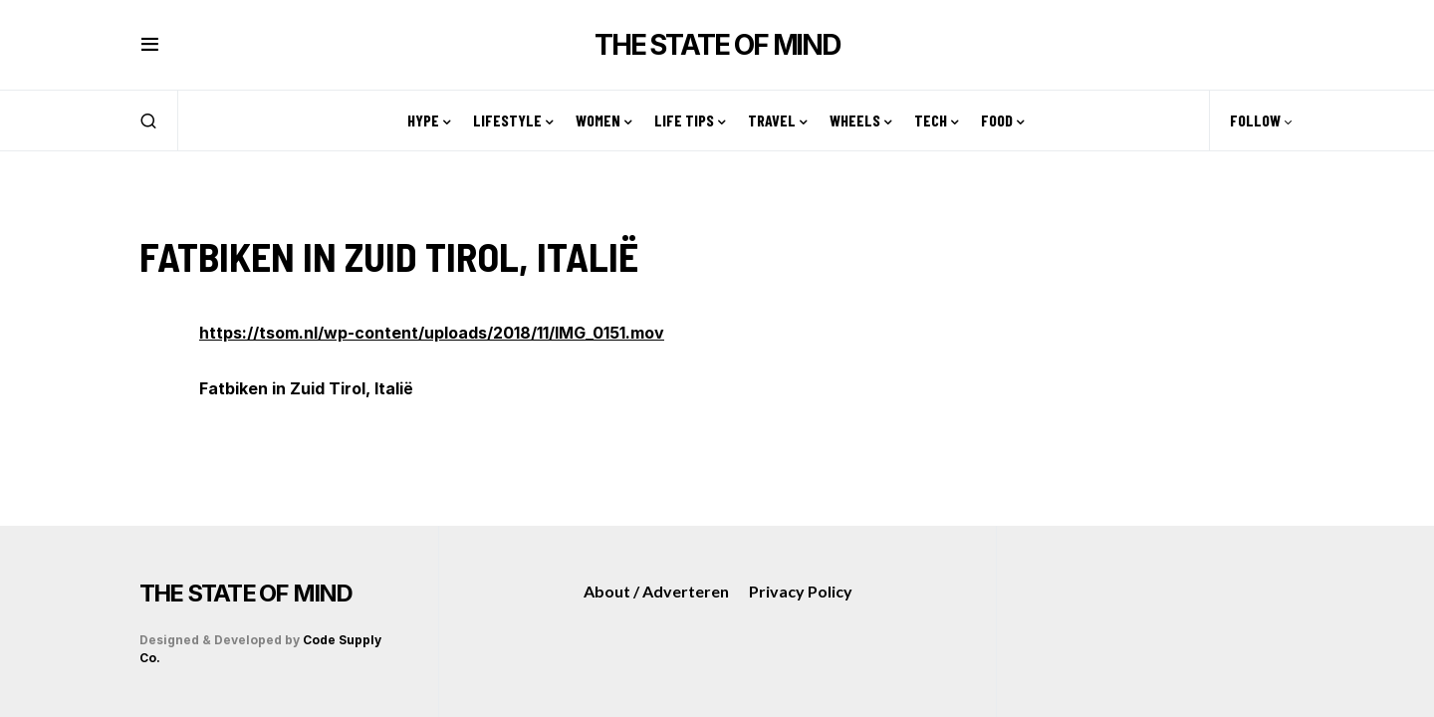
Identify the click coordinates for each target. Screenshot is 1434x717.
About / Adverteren (656, 591)
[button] (149, 45)
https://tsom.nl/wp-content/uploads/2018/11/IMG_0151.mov (431, 333)
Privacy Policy (800, 591)
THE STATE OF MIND (717, 45)
